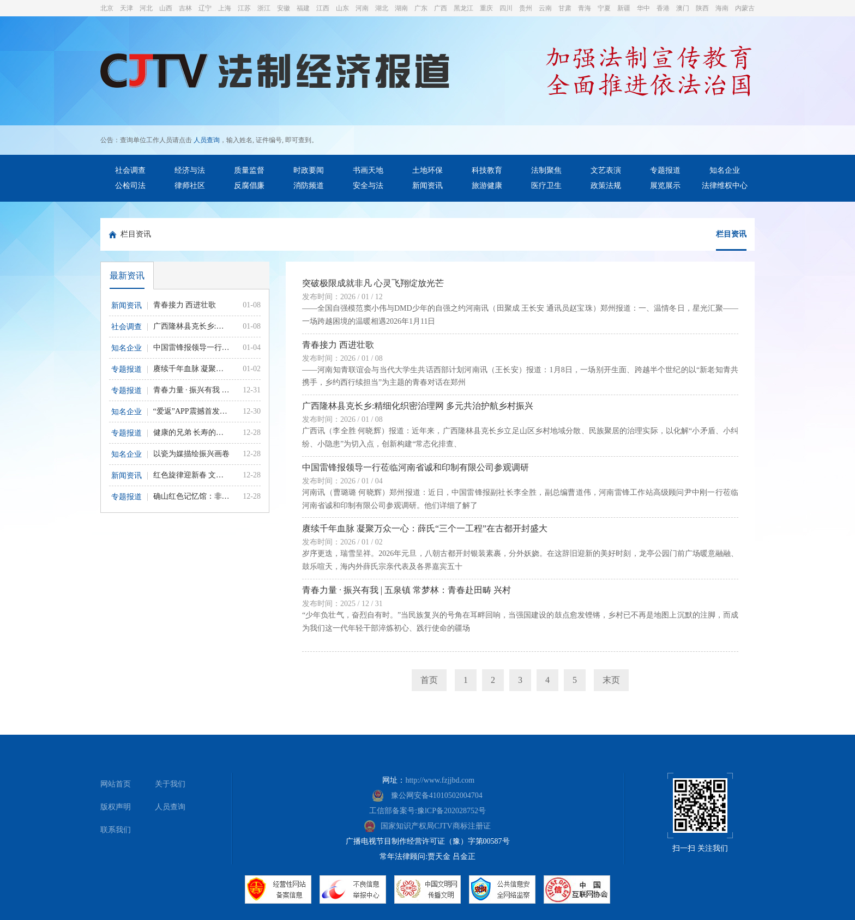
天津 (126, 8)
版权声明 (115, 807)
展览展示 (665, 185)
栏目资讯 (136, 234)
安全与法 (368, 185)
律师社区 (189, 185)
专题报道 (665, 170)
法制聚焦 (546, 170)
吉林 (185, 8)
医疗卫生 (546, 185)
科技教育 (487, 170)
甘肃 (564, 8)
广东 (421, 8)
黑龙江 (463, 8)
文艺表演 (606, 170)
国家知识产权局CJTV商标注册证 (427, 826)
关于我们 (170, 784)
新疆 (623, 8)
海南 (721, 8)
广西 (440, 8)
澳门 (682, 8)
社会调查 (130, 170)
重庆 (486, 8)
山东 (342, 8)
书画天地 (368, 170)
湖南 (401, 8)
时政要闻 (308, 170)
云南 (545, 8)
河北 (146, 8)
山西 (165, 8)
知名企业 (724, 170)
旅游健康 (487, 185)
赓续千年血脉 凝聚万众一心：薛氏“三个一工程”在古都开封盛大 (424, 528)
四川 (506, 8)
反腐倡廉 (249, 185)
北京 (106, 8)
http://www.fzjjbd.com (439, 780)
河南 (362, 8)
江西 (322, 8)
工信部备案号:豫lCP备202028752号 (427, 811)
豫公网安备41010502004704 (427, 795)
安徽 (283, 8)
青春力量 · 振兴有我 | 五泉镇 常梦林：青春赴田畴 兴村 (406, 590)
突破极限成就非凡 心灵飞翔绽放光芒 (373, 283)
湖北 (381, 8)
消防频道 (308, 185)
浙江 (263, 8)
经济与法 (189, 170)
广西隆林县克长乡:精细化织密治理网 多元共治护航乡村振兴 (417, 405)
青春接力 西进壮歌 (338, 344)
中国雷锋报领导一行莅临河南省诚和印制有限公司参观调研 (415, 467)
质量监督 (249, 170)
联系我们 (115, 830)
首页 (429, 680)
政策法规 (606, 185)
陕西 (702, 8)
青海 (584, 8)
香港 (663, 8)
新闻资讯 (427, 185)
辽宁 (205, 8)
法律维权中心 (725, 185)
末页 (611, 680)
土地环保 (427, 170)
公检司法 (130, 185)
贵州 (525, 8)
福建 (303, 8)
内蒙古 (745, 8)
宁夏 (604, 8)
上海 (224, 8)
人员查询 (207, 140)
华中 (643, 8)
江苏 (244, 8)
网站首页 (115, 784)
